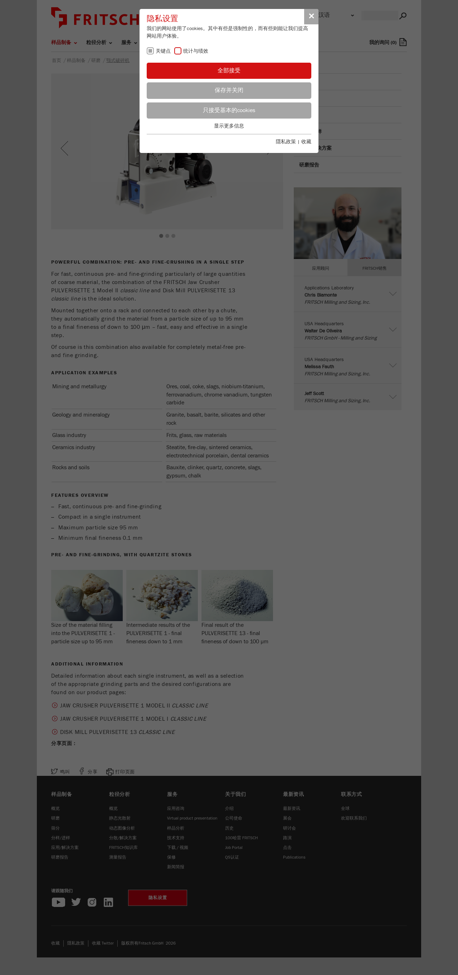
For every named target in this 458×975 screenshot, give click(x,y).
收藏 (306, 142)
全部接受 (229, 70)
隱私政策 (286, 142)
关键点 (163, 51)
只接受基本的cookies (229, 110)
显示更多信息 (229, 126)
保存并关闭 (229, 90)
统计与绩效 (195, 51)
